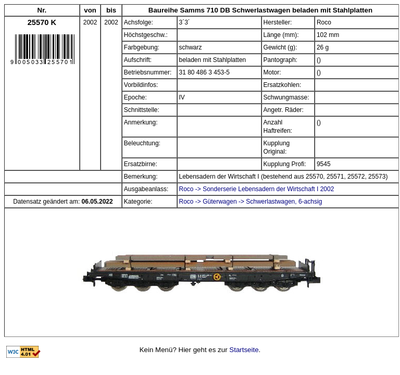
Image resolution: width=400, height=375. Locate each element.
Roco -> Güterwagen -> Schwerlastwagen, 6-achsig (250, 201)
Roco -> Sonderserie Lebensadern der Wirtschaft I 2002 (256, 189)
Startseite (243, 350)
